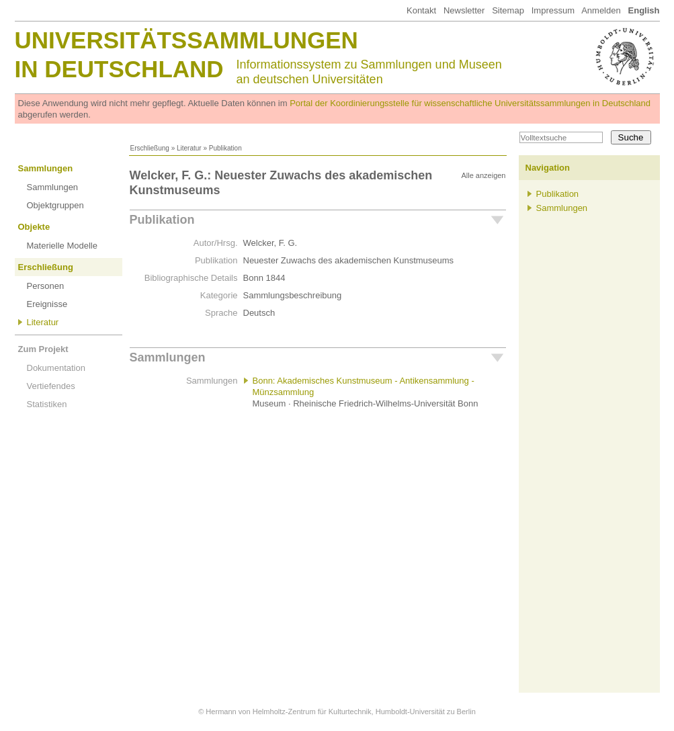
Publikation (162, 219)
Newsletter (464, 10)
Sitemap (508, 10)
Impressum (553, 10)
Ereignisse (47, 304)
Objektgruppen (55, 205)
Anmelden (601, 10)
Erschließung (149, 148)
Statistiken (47, 404)
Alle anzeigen (483, 175)
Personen (46, 286)
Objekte (34, 227)
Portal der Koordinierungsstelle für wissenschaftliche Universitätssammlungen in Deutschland (470, 103)
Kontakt (421, 10)
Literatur (189, 148)
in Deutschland (119, 69)
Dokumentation (56, 368)
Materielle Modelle (62, 246)
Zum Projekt (43, 349)
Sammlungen (45, 168)
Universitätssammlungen (186, 40)
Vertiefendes (51, 386)
